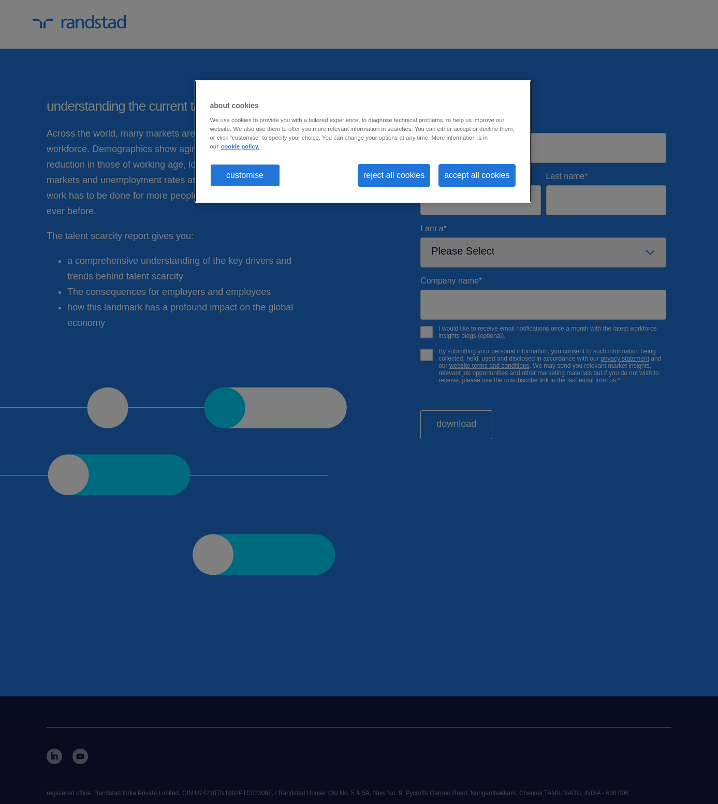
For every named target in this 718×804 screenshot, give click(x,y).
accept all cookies (476, 175)
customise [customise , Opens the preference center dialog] (244, 175)
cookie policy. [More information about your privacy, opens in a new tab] (240, 146)
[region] (363, 141)
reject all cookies (393, 175)
